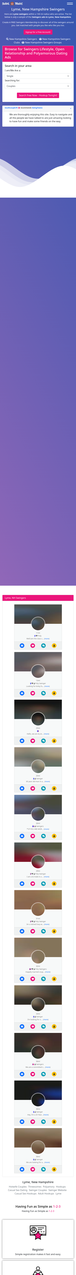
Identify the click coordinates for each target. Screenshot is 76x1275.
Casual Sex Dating (17, 1190)
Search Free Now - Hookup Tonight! (38, 95)
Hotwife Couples (18, 1186)
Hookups (61, 1186)
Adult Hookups (46, 1193)
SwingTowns (37, 108)
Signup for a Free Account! (38, 32)
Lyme (58, 1193)
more (47, 638)
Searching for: (12, 80)
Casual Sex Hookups (25, 1193)
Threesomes (34, 1186)
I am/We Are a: (13, 70)
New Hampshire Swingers (21, 39)
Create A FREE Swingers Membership (20, 22)
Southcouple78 (11, 108)
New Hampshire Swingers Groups (42, 42)
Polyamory (48, 1186)
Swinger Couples (38, 1190)
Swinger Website (57, 1190)
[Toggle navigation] (70, 3)
